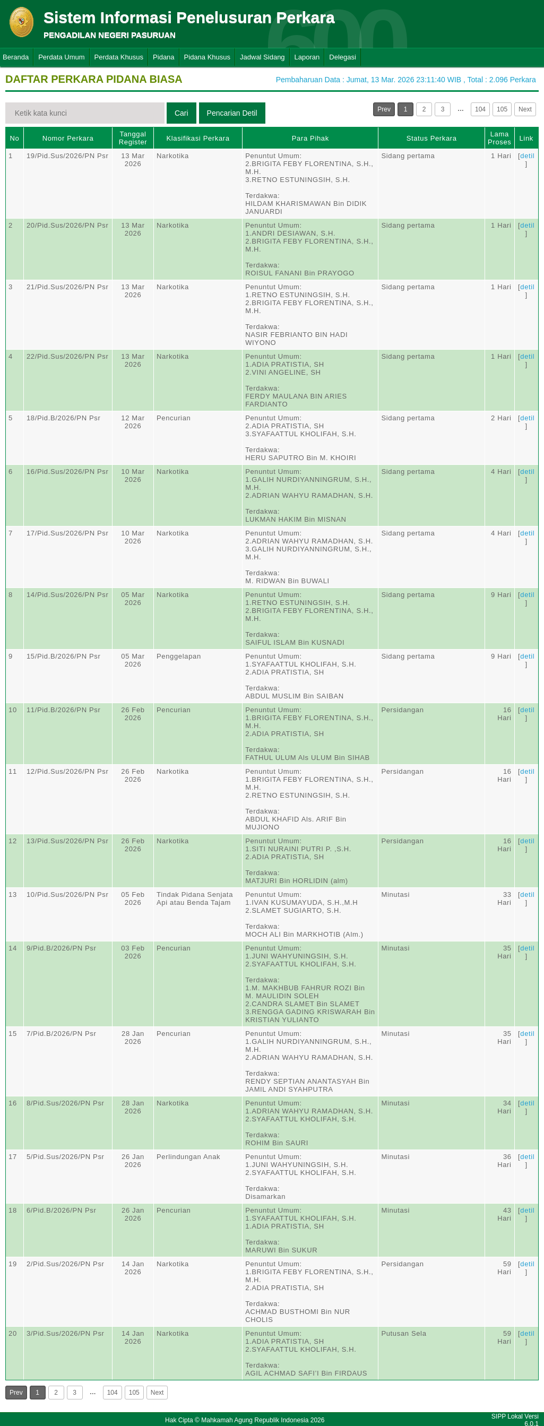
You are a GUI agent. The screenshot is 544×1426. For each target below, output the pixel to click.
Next (525, 109)
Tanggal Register (133, 138)
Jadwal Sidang (262, 57)
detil (527, 156)
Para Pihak (310, 138)
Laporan (307, 57)
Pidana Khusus (207, 57)
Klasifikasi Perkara (197, 138)
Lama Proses (499, 138)
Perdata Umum (61, 57)
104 (480, 109)
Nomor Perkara (68, 138)
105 (502, 109)
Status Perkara (432, 138)
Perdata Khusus (119, 57)
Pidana (163, 57)
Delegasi (342, 57)
